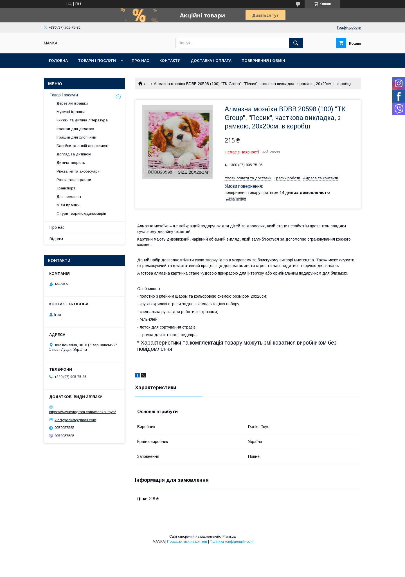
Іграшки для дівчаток (75, 129)
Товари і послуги (97, 60)
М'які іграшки (68, 205)
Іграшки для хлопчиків (76, 137)
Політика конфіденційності (231, 542)
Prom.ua (229, 536)
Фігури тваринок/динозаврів (81, 213)
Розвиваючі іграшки (74, 180)
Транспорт (66, 188)
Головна (58, 60)
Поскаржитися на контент (187, 542)
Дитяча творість (71, 162)
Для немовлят (69, 196)
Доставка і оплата (211, 60)
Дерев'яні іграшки (72, 103)
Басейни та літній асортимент (83, 146)
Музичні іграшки (71, 112)
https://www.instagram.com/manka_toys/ (82, 412)
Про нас (140, 60)
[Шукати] (296, 43)
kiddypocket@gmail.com (75, 420)
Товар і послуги (64, 95)
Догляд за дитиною (74, 154)
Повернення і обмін (263, 60)
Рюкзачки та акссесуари (78, 171)
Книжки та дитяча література (82, 120)
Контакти (170, 60)
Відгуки (56, 239)
